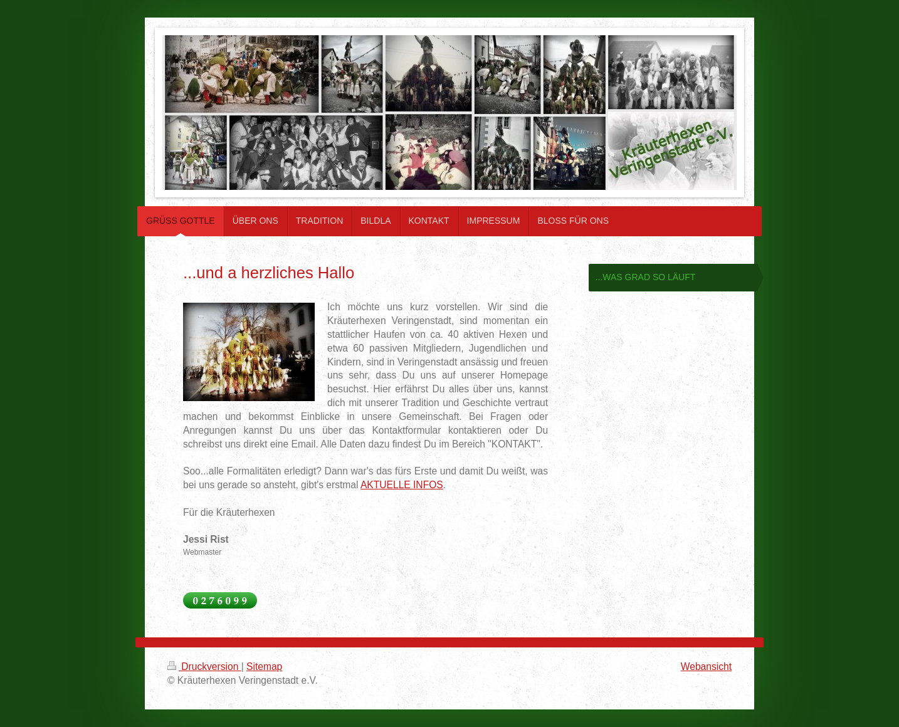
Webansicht (706, 666)
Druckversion (204, 666)
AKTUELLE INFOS (401, 484)
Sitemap (264, 666)
